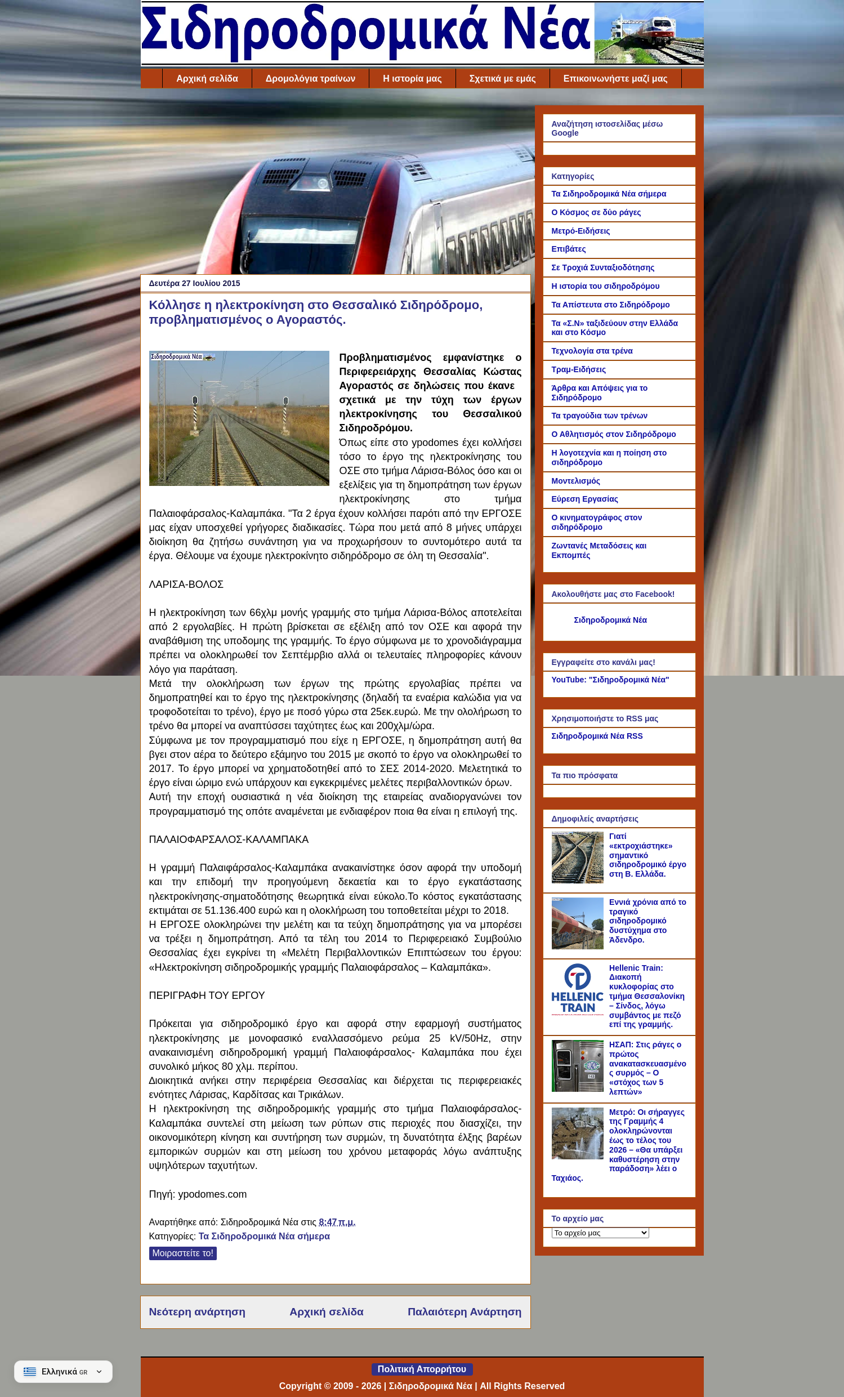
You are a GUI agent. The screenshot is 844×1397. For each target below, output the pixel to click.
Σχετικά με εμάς (503, 78)
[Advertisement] (335, 184)
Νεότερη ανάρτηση (197, 1312)
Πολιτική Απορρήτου (422, 1369)
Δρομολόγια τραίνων (310, 78)
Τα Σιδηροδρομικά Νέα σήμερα (264, 1236)
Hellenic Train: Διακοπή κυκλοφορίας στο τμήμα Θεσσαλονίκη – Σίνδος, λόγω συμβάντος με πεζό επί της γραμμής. (647, 996)
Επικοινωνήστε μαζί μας (616, 78)
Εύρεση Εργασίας (585, 498)
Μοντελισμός (576, 480)
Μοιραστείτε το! (183, 1253)
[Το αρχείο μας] (600, 1233)
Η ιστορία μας (412, 78)
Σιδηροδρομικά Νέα (610, 619)
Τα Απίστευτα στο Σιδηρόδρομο (611, 304)
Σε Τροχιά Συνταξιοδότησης (603, 267)
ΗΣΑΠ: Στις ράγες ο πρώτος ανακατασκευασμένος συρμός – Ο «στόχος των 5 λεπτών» (647, 1068)
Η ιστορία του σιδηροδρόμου (606, 286)
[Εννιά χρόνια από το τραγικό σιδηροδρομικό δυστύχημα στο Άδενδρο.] (579, 946)
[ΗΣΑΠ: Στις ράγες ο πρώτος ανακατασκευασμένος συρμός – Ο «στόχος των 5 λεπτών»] (579, 1089)
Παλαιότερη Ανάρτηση (464, 1312)
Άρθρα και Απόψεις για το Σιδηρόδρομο (600, 392)
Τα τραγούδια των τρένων (600, 415)
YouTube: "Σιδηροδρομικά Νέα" (610, 679)
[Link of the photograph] (239, 420)
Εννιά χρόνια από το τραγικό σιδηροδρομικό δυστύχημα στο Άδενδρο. (647, 921)
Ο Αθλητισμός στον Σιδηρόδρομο (614, 434)
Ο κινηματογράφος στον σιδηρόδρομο (597, 522)
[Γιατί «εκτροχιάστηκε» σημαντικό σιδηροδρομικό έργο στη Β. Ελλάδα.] (579, 880)
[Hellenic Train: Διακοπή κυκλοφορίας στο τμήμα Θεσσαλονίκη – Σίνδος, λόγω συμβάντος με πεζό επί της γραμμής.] (579, 1012)
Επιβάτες (569, 248)
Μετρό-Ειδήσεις (581, 230)
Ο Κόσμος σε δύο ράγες (596, 212)
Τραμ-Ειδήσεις (579, 369)
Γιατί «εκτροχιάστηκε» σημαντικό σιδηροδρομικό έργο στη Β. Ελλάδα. (647, 855)
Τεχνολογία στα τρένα (592, 350)
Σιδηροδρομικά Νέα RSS (597, 735)
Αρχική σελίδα (207, 78)
